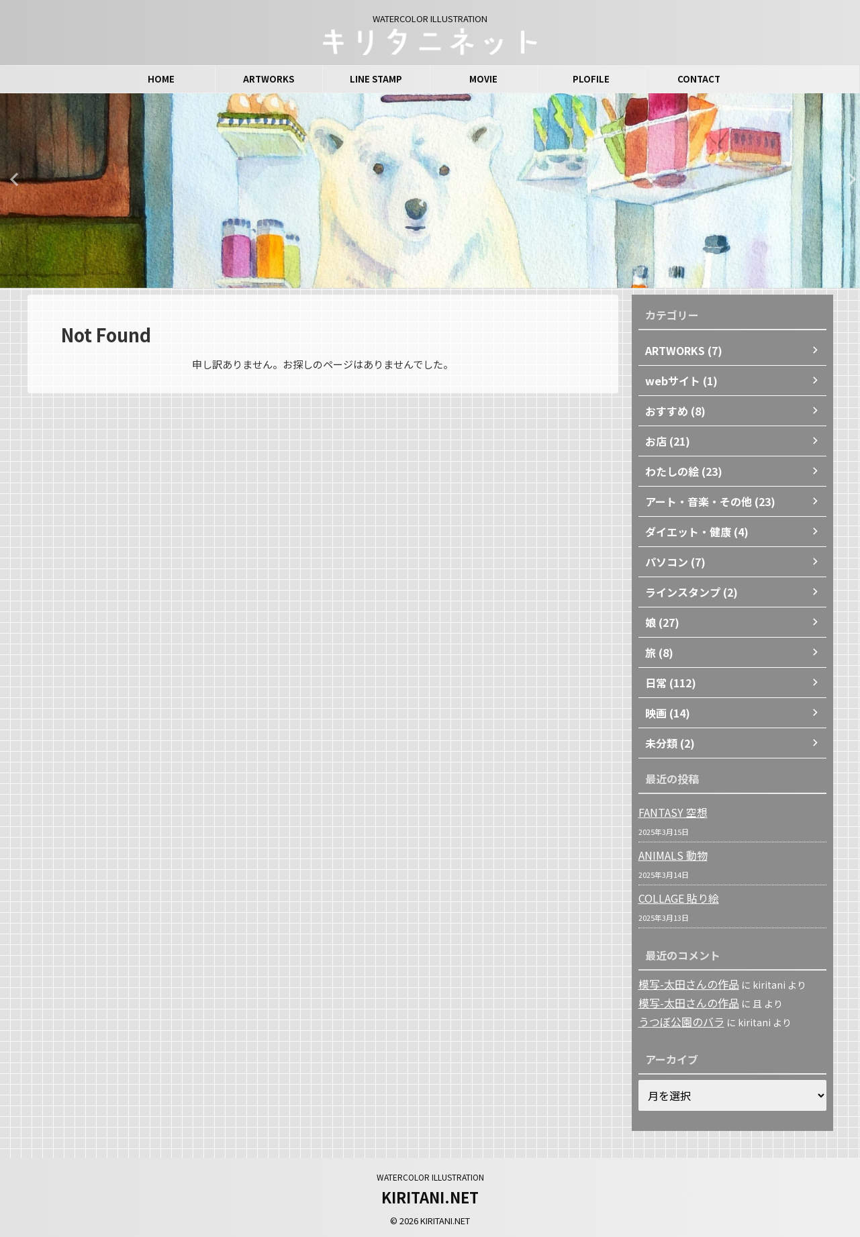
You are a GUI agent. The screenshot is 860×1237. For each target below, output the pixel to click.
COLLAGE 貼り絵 (674, 898)
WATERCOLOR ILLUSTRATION (430, 1175)
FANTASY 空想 (668, 812)
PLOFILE (591, 78)
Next (847, 178)
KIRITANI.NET (430, 1194)
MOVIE (483, 78)
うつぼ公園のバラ (676, 1020)
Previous (12, 178)
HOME (161, 78)
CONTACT (698, 78)
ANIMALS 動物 (668, 855)
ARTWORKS (268, 78)
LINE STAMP (376, 78)
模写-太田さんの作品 (682, 984)
